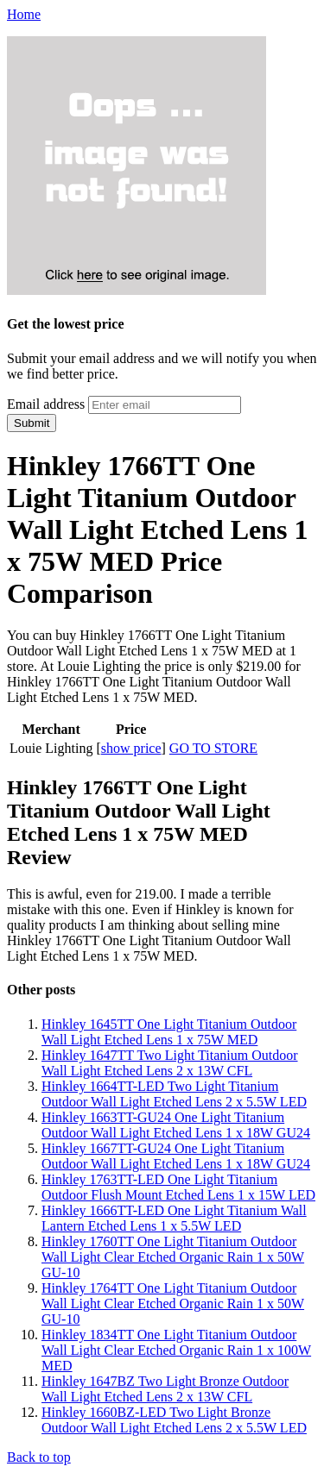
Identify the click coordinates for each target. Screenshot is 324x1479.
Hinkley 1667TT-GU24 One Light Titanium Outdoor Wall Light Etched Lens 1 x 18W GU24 (175, 1156)
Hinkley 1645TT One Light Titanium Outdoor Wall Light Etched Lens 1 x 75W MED (168, 1032)
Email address (46, 404)
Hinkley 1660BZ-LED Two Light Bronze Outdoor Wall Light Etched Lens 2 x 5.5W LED (174, 1420)
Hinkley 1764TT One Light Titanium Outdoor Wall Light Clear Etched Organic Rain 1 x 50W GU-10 (172, 1303)
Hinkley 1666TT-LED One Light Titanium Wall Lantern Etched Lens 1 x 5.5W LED (174, 1218)
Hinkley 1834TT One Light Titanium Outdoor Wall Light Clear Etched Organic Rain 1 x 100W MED (176, 1350)
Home (24, 14)
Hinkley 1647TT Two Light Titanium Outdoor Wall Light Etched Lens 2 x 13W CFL (169, 1063)
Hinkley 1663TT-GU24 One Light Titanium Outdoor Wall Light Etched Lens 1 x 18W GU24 (175, 1125)
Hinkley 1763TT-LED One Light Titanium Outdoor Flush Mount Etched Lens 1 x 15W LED (178, 1187)
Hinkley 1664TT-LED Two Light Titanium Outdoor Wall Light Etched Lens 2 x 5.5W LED (174, 1094)
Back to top (39, 1457)
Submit (31, 423)
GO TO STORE (213, 748)
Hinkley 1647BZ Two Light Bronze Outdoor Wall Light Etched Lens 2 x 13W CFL (165, 1389)
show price (131, 748)
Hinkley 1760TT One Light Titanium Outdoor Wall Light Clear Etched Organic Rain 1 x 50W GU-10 (172, 1257)
